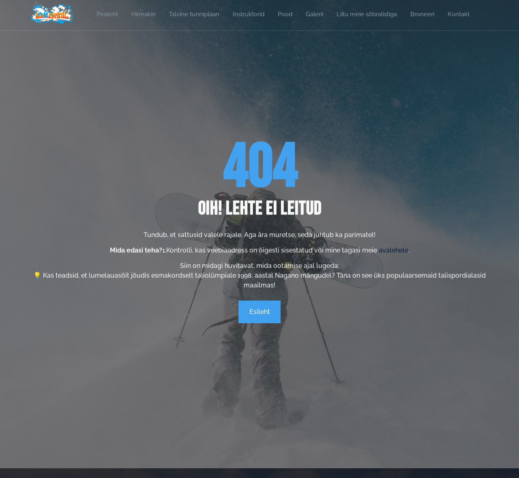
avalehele (393, 257)
